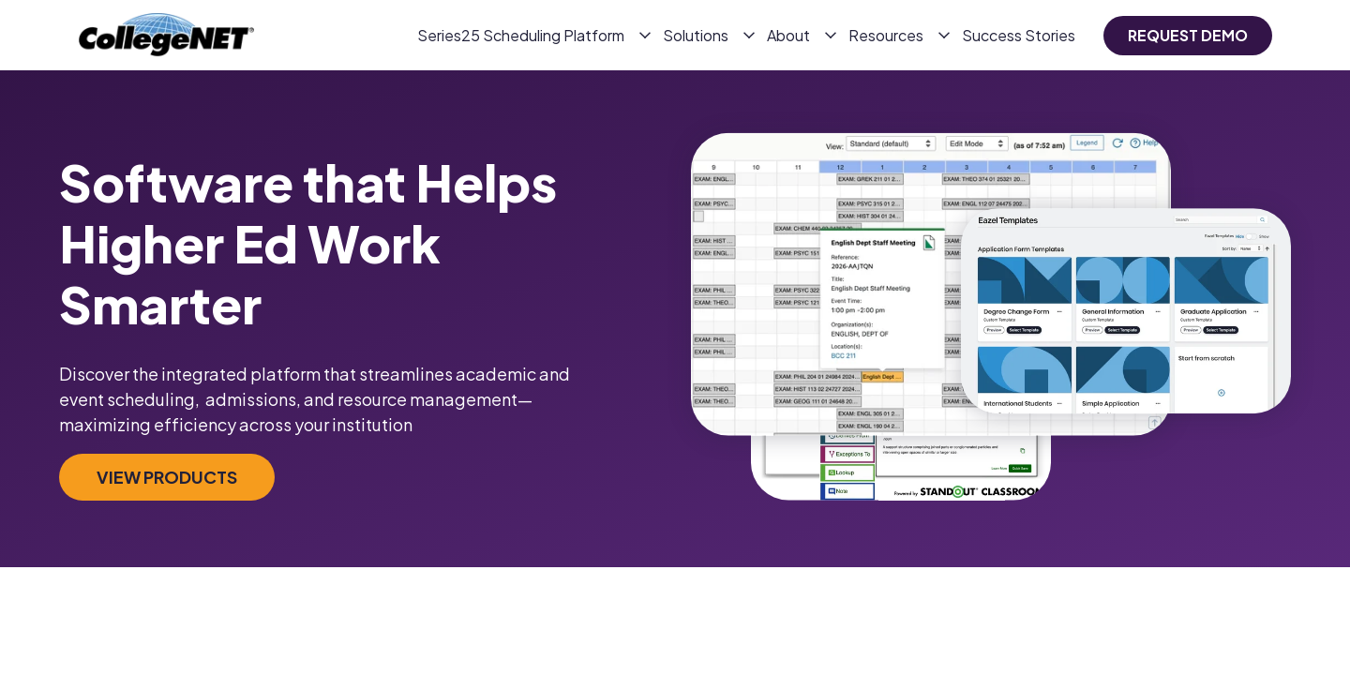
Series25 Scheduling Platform (520, 35)
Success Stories (1018, 35)
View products (167, 477)
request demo (1188, 35)
